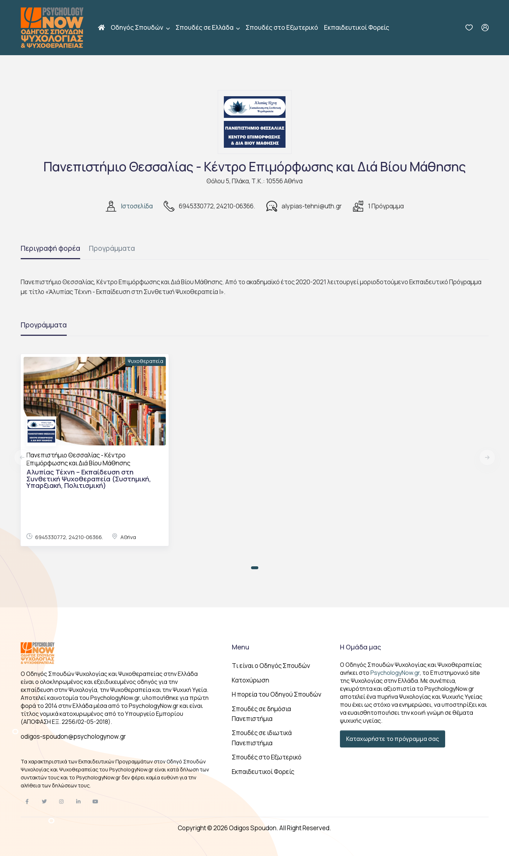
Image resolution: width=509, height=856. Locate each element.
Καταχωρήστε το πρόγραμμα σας (392, 739)
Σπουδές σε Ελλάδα (205, 27)
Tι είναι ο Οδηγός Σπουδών (271, 665)
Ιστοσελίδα (137, 206)
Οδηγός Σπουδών (137, 27)
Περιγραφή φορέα (50, 248)
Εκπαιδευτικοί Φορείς (356, 27)
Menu (240, 647)
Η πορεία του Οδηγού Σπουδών (276, 694)
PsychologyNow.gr (395, 673)
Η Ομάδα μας (360, 647)
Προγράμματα (112, 248)
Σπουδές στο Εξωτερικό (282, 27)
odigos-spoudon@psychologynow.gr (73, 736)
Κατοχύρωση (250, 680)
